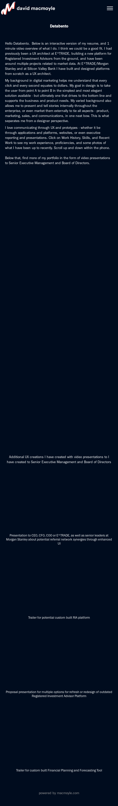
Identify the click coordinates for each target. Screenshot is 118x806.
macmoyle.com (68, 793)
